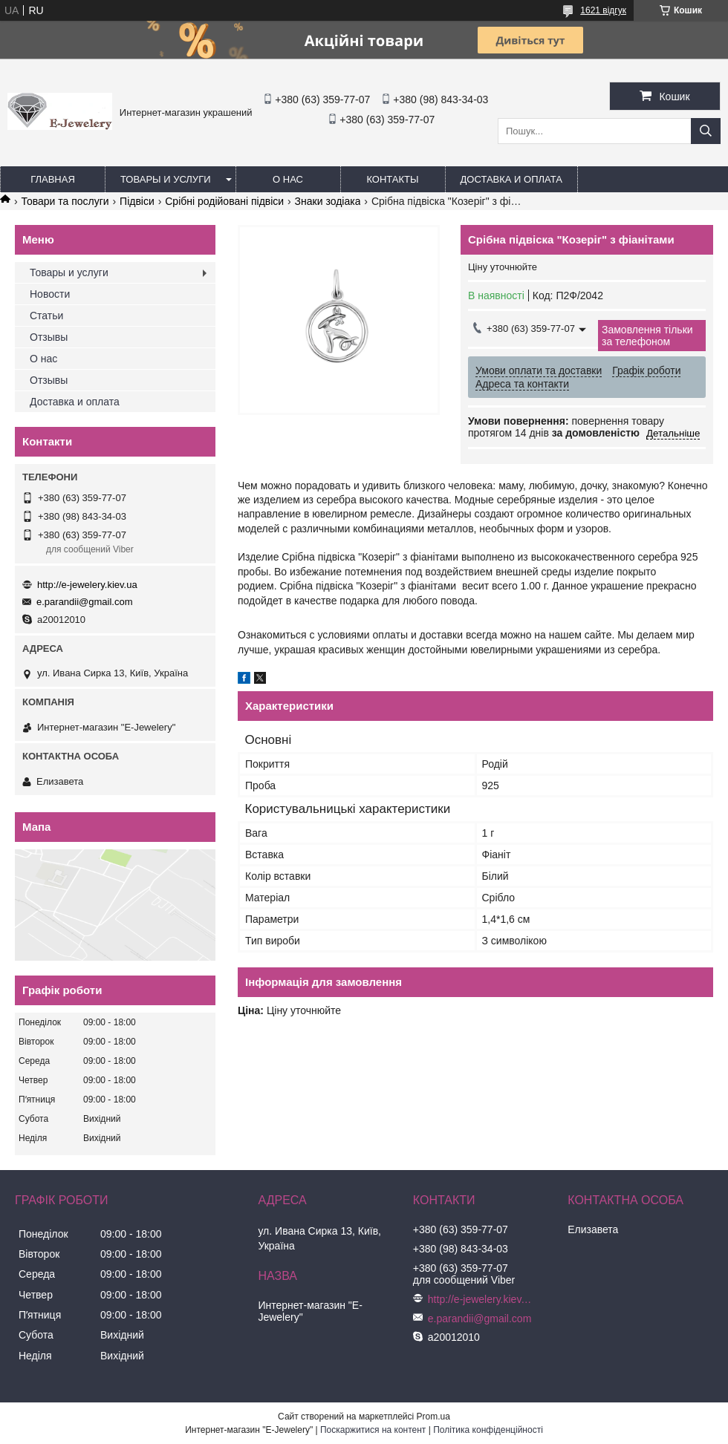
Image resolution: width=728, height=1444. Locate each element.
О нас (288, 179)
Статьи (46, 315)
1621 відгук (603, 10)
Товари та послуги (64, 201)
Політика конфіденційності (488, 1430)
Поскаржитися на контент (373, 1430)
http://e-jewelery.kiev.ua (87, 584)
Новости (50, 294)
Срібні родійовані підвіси (224, 201)
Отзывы (49, 337)
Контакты (392, 179)
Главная (52, 179)
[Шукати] (706, 131)
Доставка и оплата (511, 179)
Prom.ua (433, 1416)
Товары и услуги (165, 179)
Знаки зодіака (328, 201)
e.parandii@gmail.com (84, 601)
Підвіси (137, 201)
